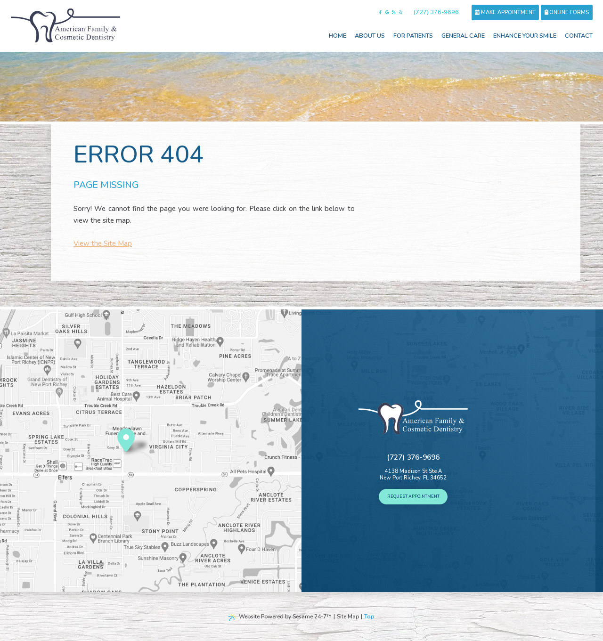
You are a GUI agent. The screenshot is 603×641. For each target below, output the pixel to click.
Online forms (567, 12)
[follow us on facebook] (380, 12)
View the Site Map (102, 243)
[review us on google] (387, 12)
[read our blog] (394, 12)
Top (369, 616)
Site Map (348, 616)
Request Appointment (413, 496)
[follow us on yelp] (400, 12)
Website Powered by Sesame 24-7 (280, 616)
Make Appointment (505, 12)
